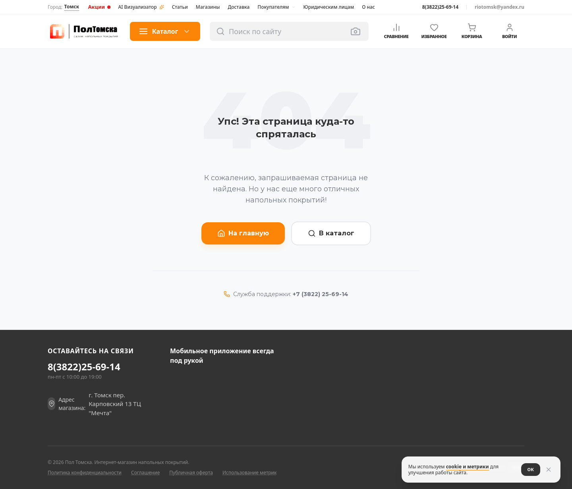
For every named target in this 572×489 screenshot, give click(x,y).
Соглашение (145, 472)
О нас (368, 7)
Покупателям (276, 7)
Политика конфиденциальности (85, 472)
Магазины (208, 7)
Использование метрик (249, 472)
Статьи (180, 7)
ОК (529, 469)
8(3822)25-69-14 (440, 7)
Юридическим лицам (328, 7)
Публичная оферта (191, 472)
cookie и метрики (466, 466)
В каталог (331, 233)
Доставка (238, 7)
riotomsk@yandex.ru (499, 7)
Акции (99, 6)
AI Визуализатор (141, 7)
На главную (243, 233)
